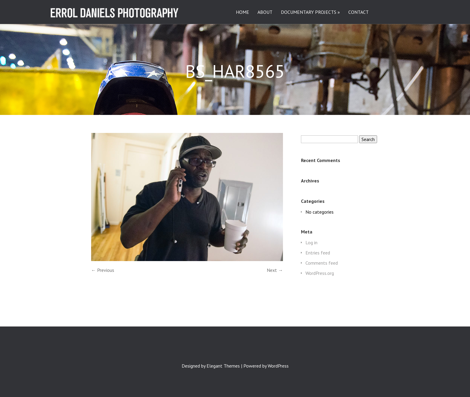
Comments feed (321, 263)
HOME (242, 12)
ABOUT (264, 12)
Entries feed (317, 253)
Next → (275, 270)
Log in (311, 242)
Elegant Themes (223, 366)
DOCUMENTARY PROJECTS (308, 12)
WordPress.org (319, 273)
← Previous (102, 270)
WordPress (278, 366)
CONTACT (358, 12)
